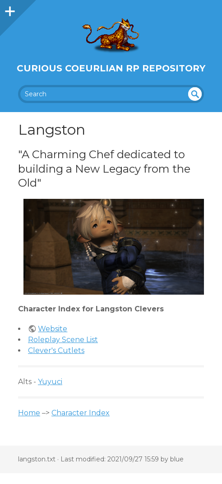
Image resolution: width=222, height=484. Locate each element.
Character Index (80, 413)
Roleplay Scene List (63, 339)
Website (52, 328)
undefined (195, 94)
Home (29, 413)
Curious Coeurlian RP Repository (111, 68)
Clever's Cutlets (56, 350)
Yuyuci (50, 381)
